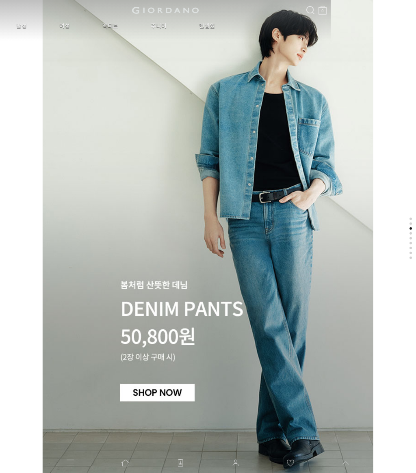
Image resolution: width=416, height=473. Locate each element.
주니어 (116, 26)
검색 (184, 3)
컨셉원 (152, 26)
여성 (46, 26)
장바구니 (196, 7)
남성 (15, 26)
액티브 (80, 26)
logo (102, 10)
